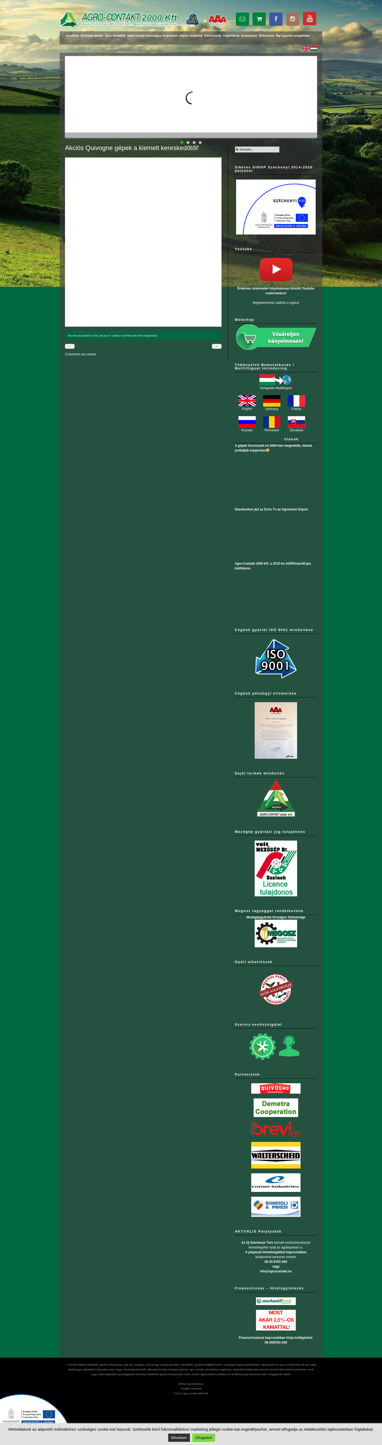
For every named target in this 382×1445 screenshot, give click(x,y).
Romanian (271, 428)
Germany (271, 407)
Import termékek (191, 35)
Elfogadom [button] (204, 1438)
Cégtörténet (231, 35)
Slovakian (296, 428)
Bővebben (179, 1438)
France (296, 407)
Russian (247, 428)
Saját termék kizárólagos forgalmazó (152, 35)
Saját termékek (115, 35)
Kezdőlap (72, 35)
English (247, 407)
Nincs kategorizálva (147, 335)
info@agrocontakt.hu (276, 1271)
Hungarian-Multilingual (275, 386)
